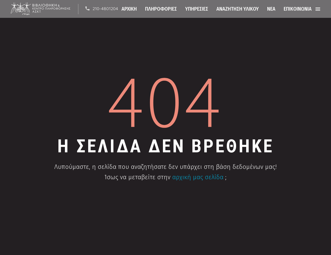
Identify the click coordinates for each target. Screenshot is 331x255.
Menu (317, 9)
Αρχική (129, 9)
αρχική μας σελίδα (197, 177)
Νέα (271, 9)
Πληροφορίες (161, 9)
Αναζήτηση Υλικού (237, 9)
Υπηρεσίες (196, 9)
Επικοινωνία (298, 9)
